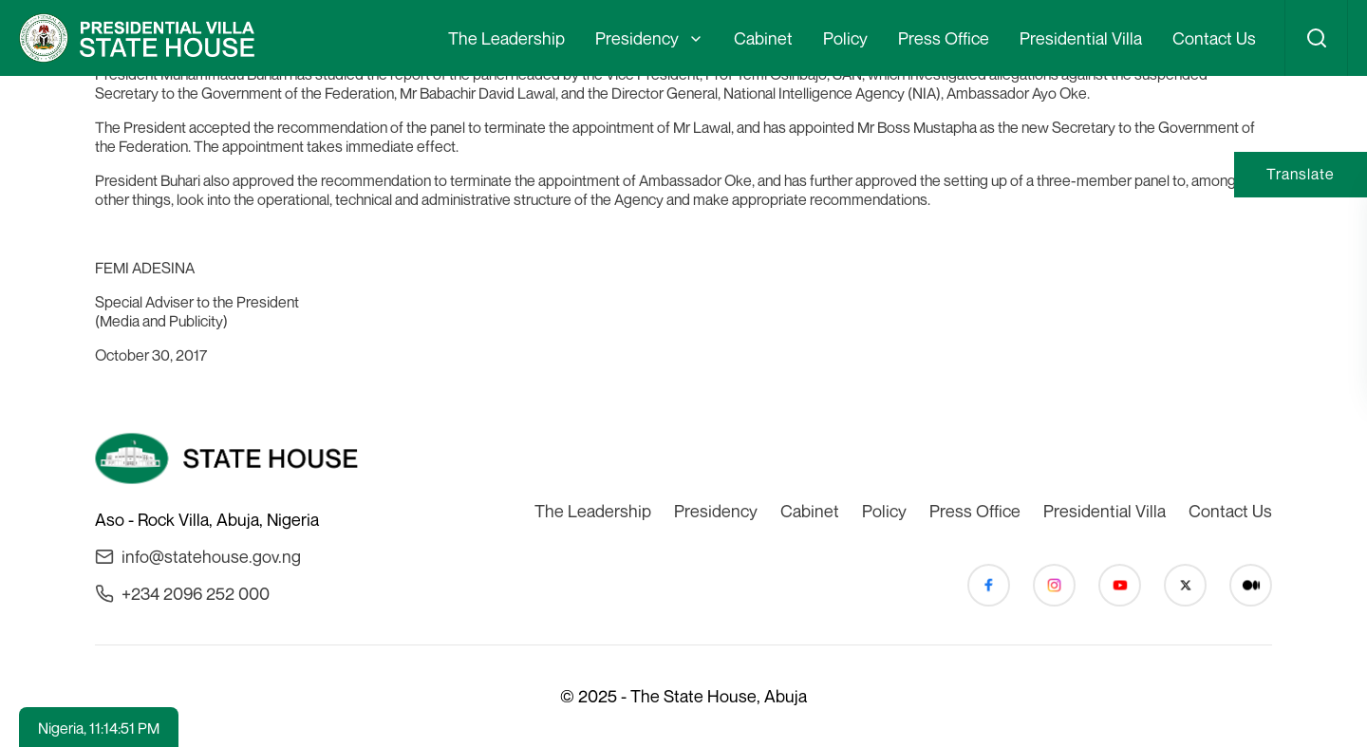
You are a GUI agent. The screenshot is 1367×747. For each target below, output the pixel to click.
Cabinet (763, 38)
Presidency (637, 38)
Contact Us (1214, 38)
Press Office (943, 38)
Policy (845, 38)
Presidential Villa (1081, 38)
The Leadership (506, 38)
